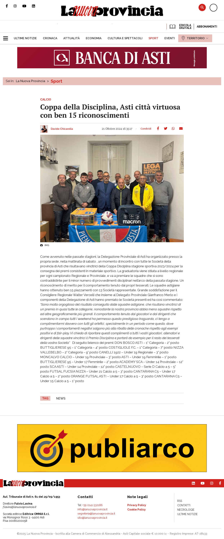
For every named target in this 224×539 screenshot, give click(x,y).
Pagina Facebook (10, 6)
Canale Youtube (27, 6)
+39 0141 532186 (93, 505)
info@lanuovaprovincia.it (92, 509)
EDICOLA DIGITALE (180, 26)
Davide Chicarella (62, 128)
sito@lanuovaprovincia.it (92, 517)
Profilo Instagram (18, 6)
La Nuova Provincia (30, 81)
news (60, 398)
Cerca (202, 7)
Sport (56, 81)
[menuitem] (25, 38)
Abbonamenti (207, 26)
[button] (7, 37)
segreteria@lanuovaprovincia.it (96, 513)
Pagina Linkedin (36, 6)
